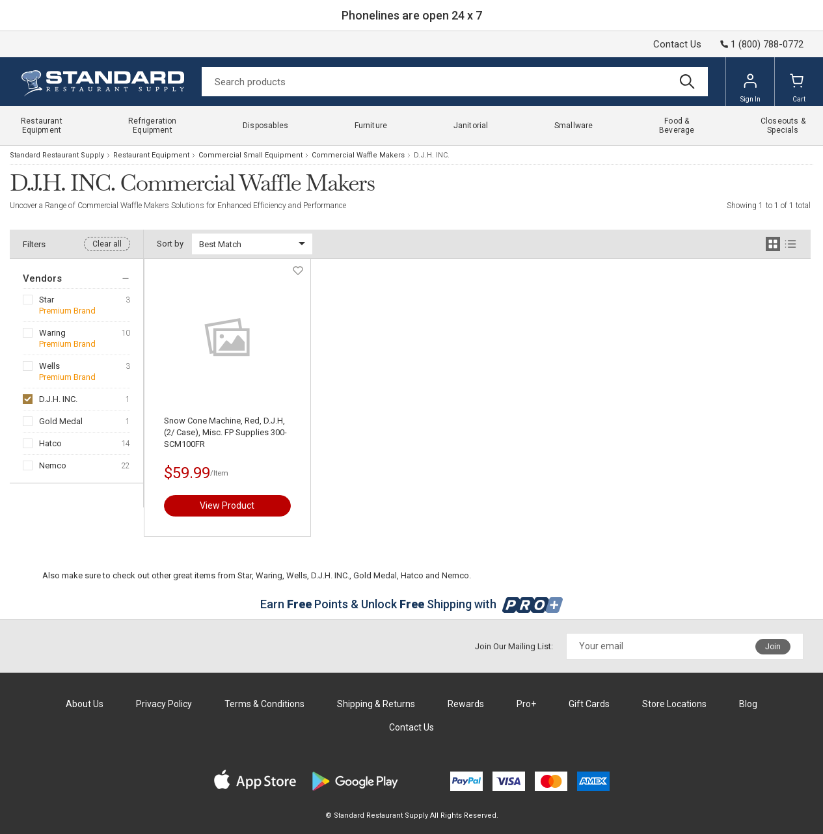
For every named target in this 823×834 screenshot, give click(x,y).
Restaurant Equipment (151, 155)
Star (46, 299)
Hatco (50, 443)
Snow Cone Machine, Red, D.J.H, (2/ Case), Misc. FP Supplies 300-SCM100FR (225, 432)
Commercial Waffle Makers (358, 155)
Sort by (170, 244)
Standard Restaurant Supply (57, 155)
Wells (49, 366)
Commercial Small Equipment (250, 155)
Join (773, 646)
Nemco (52, 465)
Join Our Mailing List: (514, 646)
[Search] (455, 81)
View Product (227, 505)
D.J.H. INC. (58, 399)
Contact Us (677, 44)
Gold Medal (61, 421)
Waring (52, 333)
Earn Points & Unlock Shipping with (411, 604)
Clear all (107, 244)
